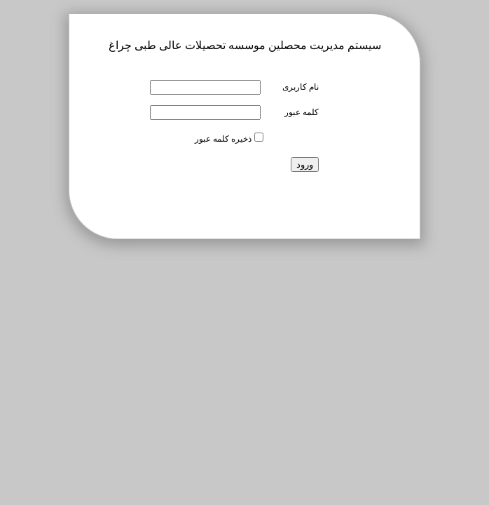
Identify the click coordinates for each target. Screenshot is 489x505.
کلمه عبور (301, 112)
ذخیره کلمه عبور (223, 139)
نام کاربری (300, 87)
